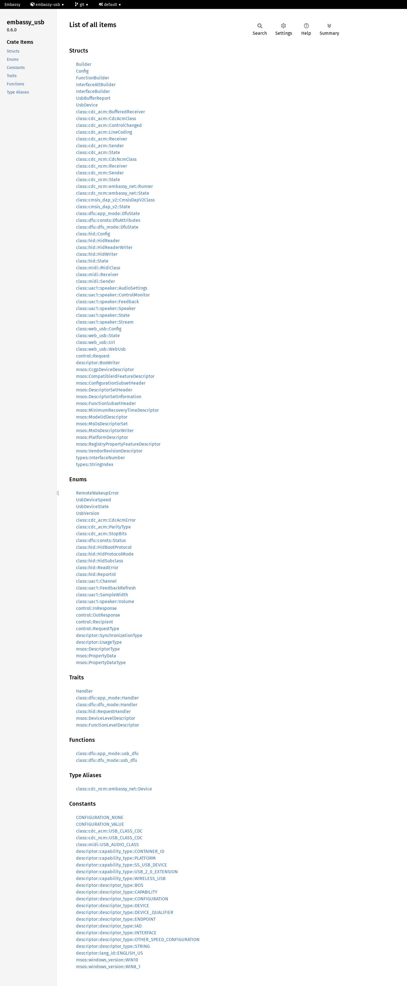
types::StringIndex (94, 464)
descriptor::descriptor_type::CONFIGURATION (122, 899)
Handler (84, 691)
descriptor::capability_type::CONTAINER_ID (120, 851)
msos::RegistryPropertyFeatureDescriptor (118, 444)
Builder (83, 64)
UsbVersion (87, 513)
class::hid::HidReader (98, 240)
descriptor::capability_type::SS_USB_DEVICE (121, 865)
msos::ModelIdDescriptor (101, 417)
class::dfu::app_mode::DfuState (108, 213)
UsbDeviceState (92, 506)
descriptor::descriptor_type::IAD (109, 926)
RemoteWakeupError (97, 493)
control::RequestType (97, 628)
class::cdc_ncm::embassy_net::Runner (114, 186)
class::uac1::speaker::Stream (105, 322)
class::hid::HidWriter (97, 254)
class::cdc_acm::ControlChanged (109, 125)
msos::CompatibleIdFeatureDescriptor (115, 376)
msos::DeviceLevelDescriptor (105, 718)
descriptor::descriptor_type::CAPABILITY (116, 892)
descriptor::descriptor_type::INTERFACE (116, 932)
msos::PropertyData (96, 655)
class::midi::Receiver (97, 274)
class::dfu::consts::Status (101, 540)
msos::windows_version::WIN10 (107, 960)
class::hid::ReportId (96, 574)
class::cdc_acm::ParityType (103, 527)
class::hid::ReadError (97, 567)
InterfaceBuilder (93, 91)
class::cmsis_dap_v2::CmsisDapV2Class (115, 200)
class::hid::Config (93, 234)
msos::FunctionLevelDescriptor (107, 725)
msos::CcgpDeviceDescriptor (105, 369)
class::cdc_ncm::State (98, 179)
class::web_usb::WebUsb (101, 349)
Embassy (12, 4)
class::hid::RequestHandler (103, 711)
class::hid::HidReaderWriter (104, 247)
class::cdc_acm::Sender (100, 145)
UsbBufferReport (93, 98)
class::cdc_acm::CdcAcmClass (106, 118)
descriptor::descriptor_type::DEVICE (112, 905)
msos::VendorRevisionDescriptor (109, 451)
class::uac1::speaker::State (103, 315)
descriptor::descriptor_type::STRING (113, 946)
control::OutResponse (98, 615)
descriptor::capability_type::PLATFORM (116, 858)
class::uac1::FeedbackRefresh (106, 588)
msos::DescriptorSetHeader (104, 390)
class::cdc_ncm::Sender (100, 172)
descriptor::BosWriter (98, 362)
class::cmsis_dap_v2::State (103, 206)
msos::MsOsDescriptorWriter (105, 430)
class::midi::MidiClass (98, 267)
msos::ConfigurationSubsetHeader (111, 383)
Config (82, 71)
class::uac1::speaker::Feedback (107, 301)
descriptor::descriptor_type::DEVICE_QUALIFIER (124, 912)
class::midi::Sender (95, 281)
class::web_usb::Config (98, 328)
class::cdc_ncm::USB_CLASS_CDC (109, 837)
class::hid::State (92, 261)
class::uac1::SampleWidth (102, 594)
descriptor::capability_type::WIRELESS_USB (121, 878)
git (80, 4)
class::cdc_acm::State (98, 152)
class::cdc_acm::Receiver (101, 139)
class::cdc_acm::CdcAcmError (106, 520)
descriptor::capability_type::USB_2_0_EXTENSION (127, 871)
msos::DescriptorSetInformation (108, 396)
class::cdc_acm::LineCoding (104, 132)
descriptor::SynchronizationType (109, 635)
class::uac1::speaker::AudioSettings (111, 288)
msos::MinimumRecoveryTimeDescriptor (117, 410)
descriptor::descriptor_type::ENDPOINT (116, 919)
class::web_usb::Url (95, 342)
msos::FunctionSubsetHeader (106, 403)
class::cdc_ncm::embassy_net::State (112, 193)
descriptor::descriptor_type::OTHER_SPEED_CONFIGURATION (138, 939)
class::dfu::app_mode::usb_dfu (107, 753)
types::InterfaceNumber (100, 457)
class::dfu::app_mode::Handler (107, 698)
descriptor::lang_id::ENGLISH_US (109, 953)
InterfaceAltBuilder (96, 84)
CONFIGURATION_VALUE (100, 824)
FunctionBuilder (92, 78)
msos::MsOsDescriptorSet (102, 423)
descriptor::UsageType (99, 642)
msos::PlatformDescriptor (102, 437)
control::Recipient (94, 622)
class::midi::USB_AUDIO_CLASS (107, 844)
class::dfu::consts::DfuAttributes (108, 220)
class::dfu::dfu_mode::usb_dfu (106, 760)
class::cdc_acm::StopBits (101, 533)
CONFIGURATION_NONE (100, 817)
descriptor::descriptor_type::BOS (109, 885)
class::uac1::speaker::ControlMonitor (113, 295)
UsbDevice (87, 105)
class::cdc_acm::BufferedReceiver (110, 111)
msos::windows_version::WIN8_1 (108, 966)
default (108, 4)
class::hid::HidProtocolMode (105, 554)
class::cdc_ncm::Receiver (101, 166)
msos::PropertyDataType (101, 662)
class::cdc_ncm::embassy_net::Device (114, 789)
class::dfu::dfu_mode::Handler (106, 704)
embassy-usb (46, 4)
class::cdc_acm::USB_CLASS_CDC (109, 831)
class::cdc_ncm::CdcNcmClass (106, 159)
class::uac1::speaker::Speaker (106, 308)
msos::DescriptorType (98, 649)
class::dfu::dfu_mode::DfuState (107, 227)
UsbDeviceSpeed (93, 499)
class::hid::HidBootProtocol (104, 547)
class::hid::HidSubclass (99, 561)
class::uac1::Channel (96, 581)
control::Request (93, 356)
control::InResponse (96, 608)
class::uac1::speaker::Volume (105, 601)
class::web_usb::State (98, 335)
